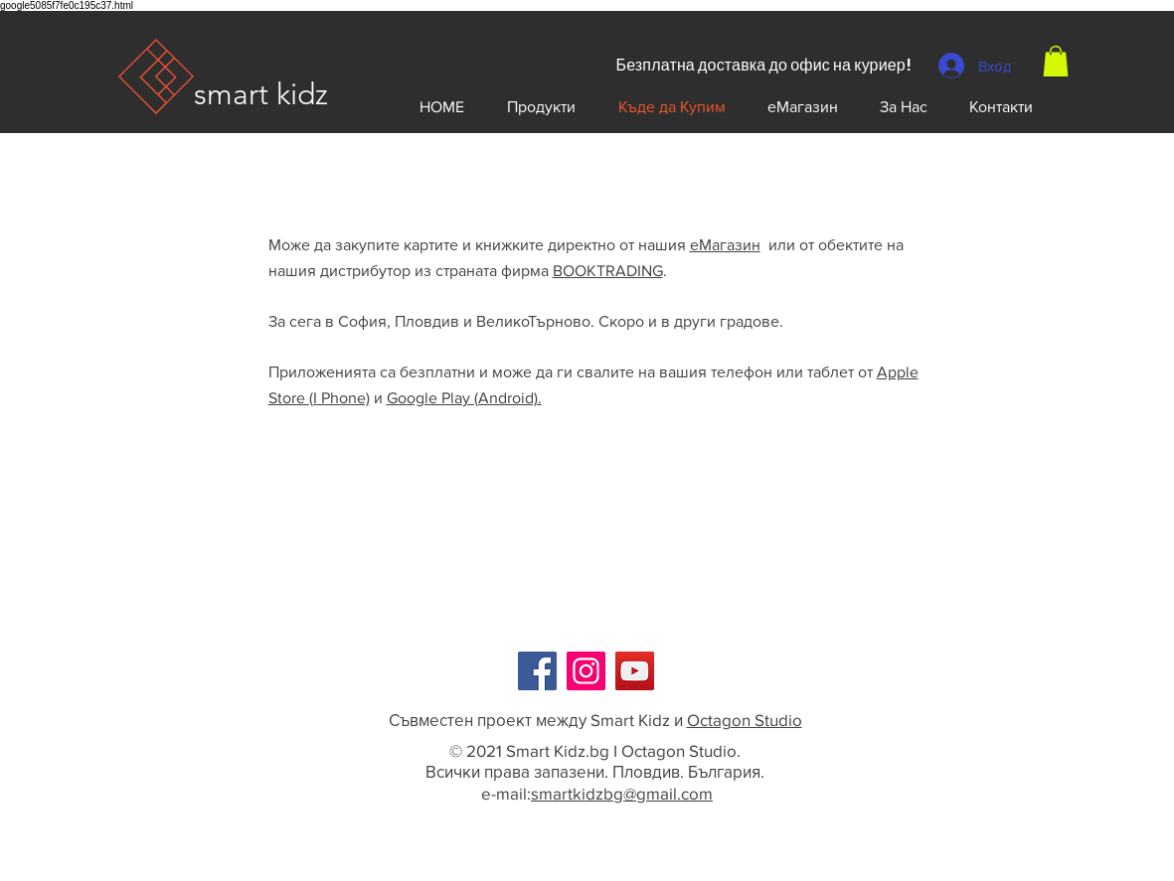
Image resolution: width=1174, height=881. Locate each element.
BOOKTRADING (608, 270)
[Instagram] (586, 671)
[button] (1056, 61)
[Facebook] (537, 671)
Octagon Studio (744, 719)
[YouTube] (634, 671)
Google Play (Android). (464, 397)
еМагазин (725, 244)
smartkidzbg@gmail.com (622, 793)
